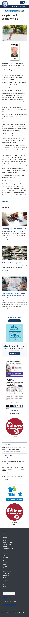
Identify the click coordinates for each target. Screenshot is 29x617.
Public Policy (5, 533)
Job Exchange (6, 564)
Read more (5, 239)
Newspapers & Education (8, 566)
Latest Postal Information (8, 535)
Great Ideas (5, 560)
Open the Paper (14, 410)
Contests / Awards (7, 573)
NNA (4, 579)
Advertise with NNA (14, 317)
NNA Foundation (6, 580)
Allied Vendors (6, 557)
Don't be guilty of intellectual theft (14, 229)
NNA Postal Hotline (7, 544)
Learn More (14, 438)
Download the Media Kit (14, 320)
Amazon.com (23, 195)
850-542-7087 (13, 601)
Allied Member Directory (14, 346)
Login (22, 2)
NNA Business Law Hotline (8, 542)
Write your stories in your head (12, 263)
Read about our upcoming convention (11, 451)
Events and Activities (7, 539)
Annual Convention (7, 571)
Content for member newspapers (10, 559)
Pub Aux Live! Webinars (7, 567)
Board (4, 586)
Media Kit (5, 551)
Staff (4, 584)
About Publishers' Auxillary (8, 548)
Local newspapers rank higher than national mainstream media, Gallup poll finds (14, 295)
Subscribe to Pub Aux (7, 550)
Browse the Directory (14, 353)
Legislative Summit (7, 575)
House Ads (5, 562)
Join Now (5, 540)
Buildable (23, 612)
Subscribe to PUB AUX (14, 413)
